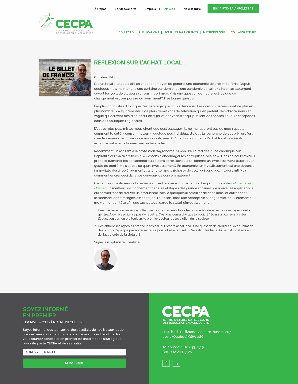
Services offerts (125, 9)
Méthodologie (214, 32)
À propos (100, 9)
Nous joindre (192, 9)
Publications (149, 32)
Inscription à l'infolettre (233, 8)
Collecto (126, 32)
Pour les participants (181, 32)
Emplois (150, 9)
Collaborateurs (244, 32)
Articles (169, 9)
